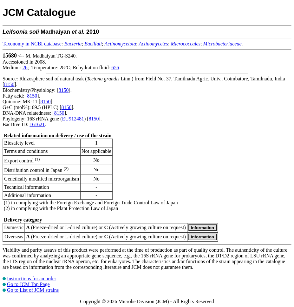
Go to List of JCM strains (33, 290)
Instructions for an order (31, 278)
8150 (9, 84)
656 (115, 67)
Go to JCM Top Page (28, 284)
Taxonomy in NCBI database (32, 43)
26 (25, 67)
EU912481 (73, 118)
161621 (37, 124)
